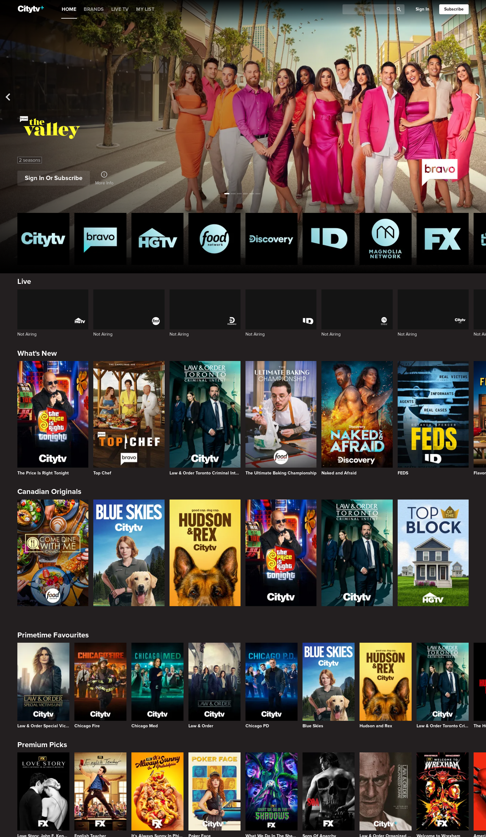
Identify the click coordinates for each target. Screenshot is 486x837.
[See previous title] (11, 97)
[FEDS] (433, 418)
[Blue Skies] (128, 553)
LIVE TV (120, 9)
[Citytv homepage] (43, 239)
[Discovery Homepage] (271, 239)
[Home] (30, 9)
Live (24, 281)
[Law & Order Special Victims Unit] (43, 685)
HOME (69, 9)
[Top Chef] (128, 418)
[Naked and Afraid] (356, 418)
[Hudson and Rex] (205, 553)
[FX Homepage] (443, 239)
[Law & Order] (214, 685)
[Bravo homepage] (100, 239)
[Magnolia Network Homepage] (386, 239)
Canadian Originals (49, 491)
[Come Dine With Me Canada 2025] (52, 553)
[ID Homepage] (329, 239)
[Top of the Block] (433, 553)
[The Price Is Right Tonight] (52, 418)
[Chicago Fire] (100, 685)
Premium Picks (42, 744)
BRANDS (94, 9)
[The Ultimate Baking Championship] (280, 418)
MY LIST (145, 9)
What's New (37, 353)
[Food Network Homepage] (214, 239)
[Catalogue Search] (370, 9)
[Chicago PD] (271, 685)
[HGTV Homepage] (157, 239)
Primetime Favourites (53, 635)
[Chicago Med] (157, 685)
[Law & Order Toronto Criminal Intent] (205, 418)
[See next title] (474, 97)
